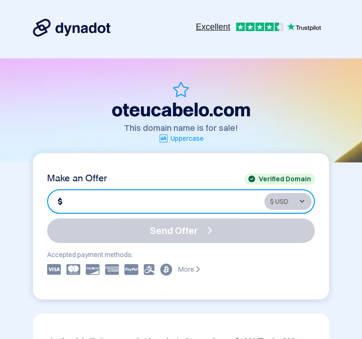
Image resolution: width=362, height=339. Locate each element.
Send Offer (181, 230)
